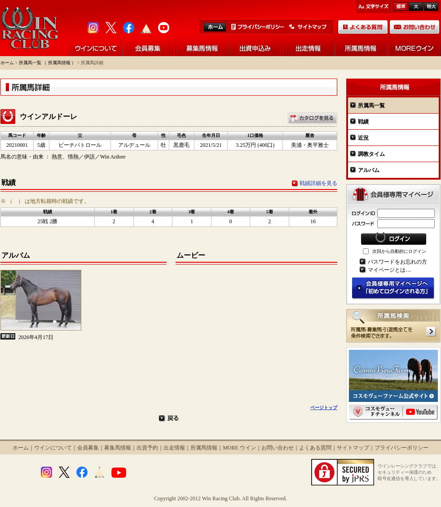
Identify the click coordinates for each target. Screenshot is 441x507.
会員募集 (88, 448)
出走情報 (174, 448)
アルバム (368, 170)
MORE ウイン (239, 448)
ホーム (7, 62)
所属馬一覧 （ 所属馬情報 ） (47, 62)
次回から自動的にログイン (399, 251)
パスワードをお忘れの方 (397, 262)
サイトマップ (353, 448)
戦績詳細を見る (318, 183)
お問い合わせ (277, 448)
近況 (363, 138)
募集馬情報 (117, 448)
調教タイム (371, 154)
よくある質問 (315, 448)
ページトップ (323, 407)
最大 (431, 6)
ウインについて (53, 448)
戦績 (363, 122)
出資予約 (147, 448)
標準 (400, 6)
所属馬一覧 (371, 105)
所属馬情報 (203, 448)
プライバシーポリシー (401, 448)
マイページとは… (389, 270)
